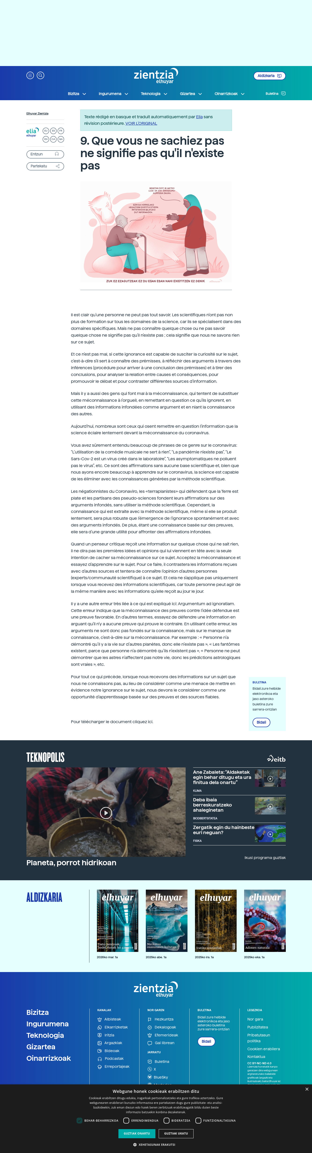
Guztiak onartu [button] (137, 1133)
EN (46, 139)
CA (53, 139)
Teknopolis (45, 756)
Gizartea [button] (191, 94)
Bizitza (37, 1012)
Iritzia (105, 1035)
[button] (30, 75)
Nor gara (255, 1019)
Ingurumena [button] (114, 94)
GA (60, 139)
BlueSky (157, 1077)
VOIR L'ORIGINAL (141, 123)
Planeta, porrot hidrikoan (71, 862)
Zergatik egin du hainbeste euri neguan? (223, 830)
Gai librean (160, 1043)
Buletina (276, 93)
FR (60, 130)
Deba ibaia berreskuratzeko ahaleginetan (212, 805)
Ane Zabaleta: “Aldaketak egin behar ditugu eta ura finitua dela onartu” (222, 777)
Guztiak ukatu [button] (176, 1133)
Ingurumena (47, 1024)
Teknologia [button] (154, 94)
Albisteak (109, 1019)
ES (53, 130)
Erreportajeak (113, 1066)
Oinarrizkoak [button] (230, 94)
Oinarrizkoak (48, 1058)
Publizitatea (257, 1027)
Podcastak (110, 1058)
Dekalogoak (161, 1027)
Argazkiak (109, 1043)
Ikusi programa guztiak (265, 857)
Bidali (261, 722)
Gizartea (40, 1046)
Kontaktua (256, 1056)
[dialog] (156, 1118)
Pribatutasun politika (258, 1038)
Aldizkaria (270, 76)
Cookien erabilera (263, 1049)
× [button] (306, 1089)
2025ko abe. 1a (156, 957)
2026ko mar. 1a (107, 957)
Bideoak (108, 1051)
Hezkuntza (160, 1019)
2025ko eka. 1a (254, 957)
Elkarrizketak (112, 1027)
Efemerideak (162, 1035)
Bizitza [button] (77, 94)
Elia (199, 116)
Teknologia (45, 1035)
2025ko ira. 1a (204, 957)
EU (46, 130)
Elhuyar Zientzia (37, 113)
